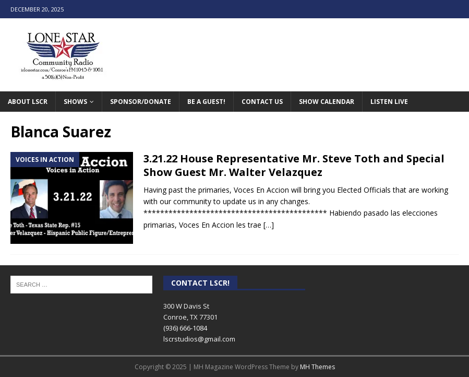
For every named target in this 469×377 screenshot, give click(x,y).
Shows (75, 101)
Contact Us (262, 101)
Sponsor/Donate (140, 101)
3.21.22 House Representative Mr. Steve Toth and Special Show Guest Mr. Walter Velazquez (293, 165)
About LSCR (27, 101)
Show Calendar (326, 101)
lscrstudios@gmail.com (199, 339)
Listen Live (389, 101)
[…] (268, 225)
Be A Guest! (206, 101)
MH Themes (317, 366)
